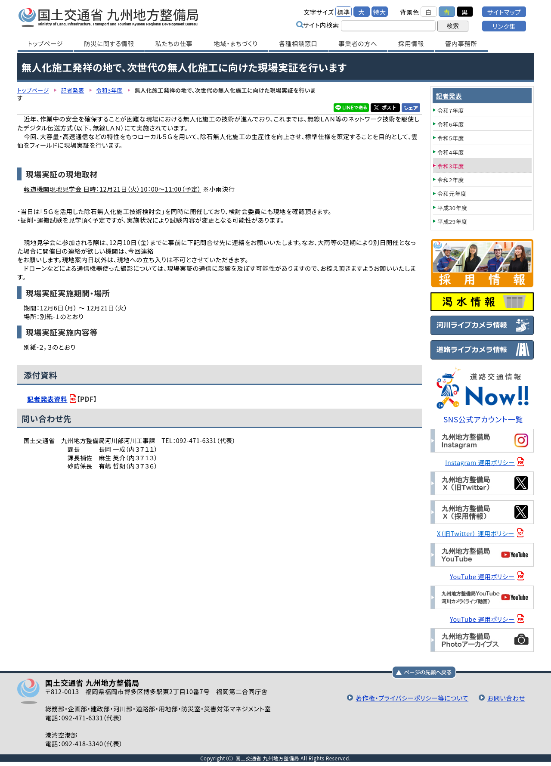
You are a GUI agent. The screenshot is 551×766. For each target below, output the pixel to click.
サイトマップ (504, 11)
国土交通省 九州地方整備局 (108, 17)
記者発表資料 (47, 398)
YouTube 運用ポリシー (482, 576)
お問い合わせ (506, 697)
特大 (379, 11)
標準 (343, 11)
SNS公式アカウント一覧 (483, 419)
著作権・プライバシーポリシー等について (412, 697)
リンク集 (504, 26)
